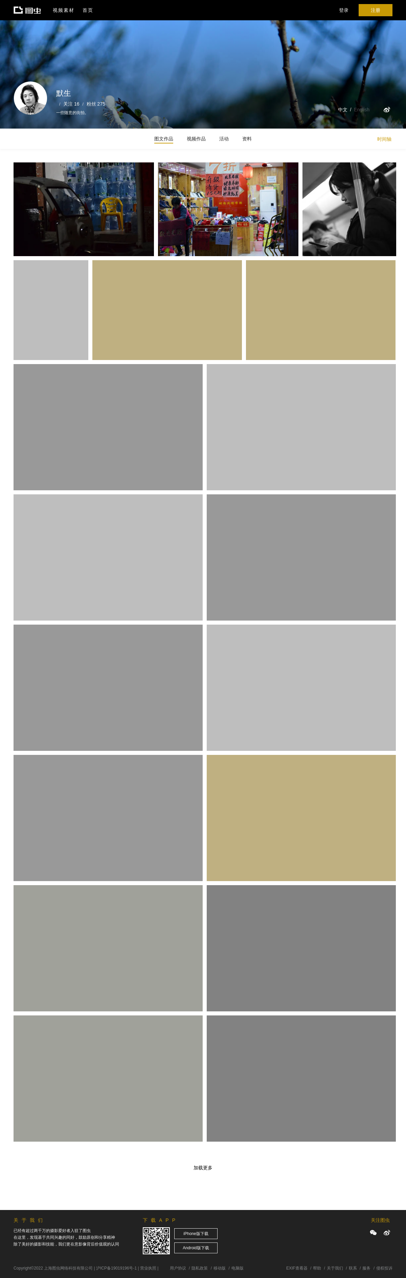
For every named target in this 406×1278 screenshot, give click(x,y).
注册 (375, 10)
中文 (342, 109)
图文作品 (163, 138)
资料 (247, 138)
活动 (224, 138)
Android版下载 (196, 1248)
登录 (343, 10)
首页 (88, 10)
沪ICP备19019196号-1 (116, 1268)
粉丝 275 (96, 104)
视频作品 (196, 138)
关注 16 (71, 104)
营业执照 (148, 1268)
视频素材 (63, 10)
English (361, 109)
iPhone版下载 (195, 1233)
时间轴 (384, 139)
